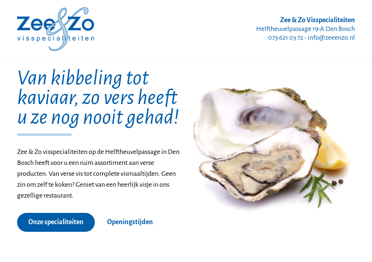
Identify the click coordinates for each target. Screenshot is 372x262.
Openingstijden (130, 222)
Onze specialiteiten (56, 222)
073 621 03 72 (285, 37)
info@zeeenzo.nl (331, 37)
